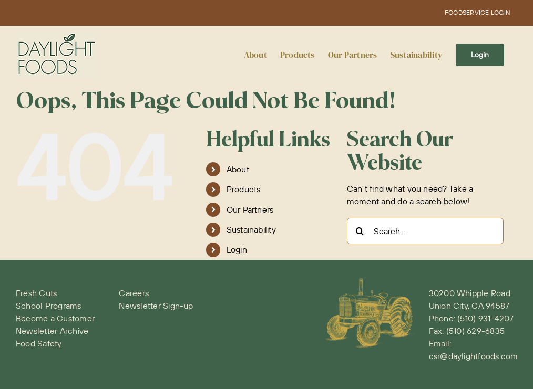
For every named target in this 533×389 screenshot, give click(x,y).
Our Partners (250, 209)
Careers (134, 293)
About (238, 169)
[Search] (360, 231)
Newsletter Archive (52, 330)
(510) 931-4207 (485, 318)
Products (244, 189)
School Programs (48, 305)
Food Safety (39, 343)
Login (237, 249)
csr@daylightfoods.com (473, 356)
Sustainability (251, 229)
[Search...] (425, 231)
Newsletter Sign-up (156, 305)
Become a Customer (55, 318)
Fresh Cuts (36, 293)
